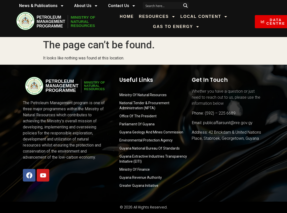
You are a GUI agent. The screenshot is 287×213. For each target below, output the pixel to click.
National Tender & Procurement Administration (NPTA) (144, 105)
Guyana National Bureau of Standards (149, 148)
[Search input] (163, 5)
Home (129, 16)
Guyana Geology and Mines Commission (151, 132)
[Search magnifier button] (185, 5)
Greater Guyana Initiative (138, 186)
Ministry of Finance (134, 169)
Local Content (206, 16)
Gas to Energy (178, 26)
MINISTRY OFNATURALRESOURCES (84, 21)
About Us (86, 5)
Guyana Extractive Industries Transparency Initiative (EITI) (153, 158)
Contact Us (122, 5)
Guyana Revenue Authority (140, 177)
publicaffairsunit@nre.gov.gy (228, 122)
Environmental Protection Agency (146, 140)
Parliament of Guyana (137, 124)
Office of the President (138, 116)
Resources (159, 16)
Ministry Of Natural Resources (143, 95)
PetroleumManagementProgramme (51, 21)
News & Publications (41, 5)
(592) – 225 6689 (220, 113)
